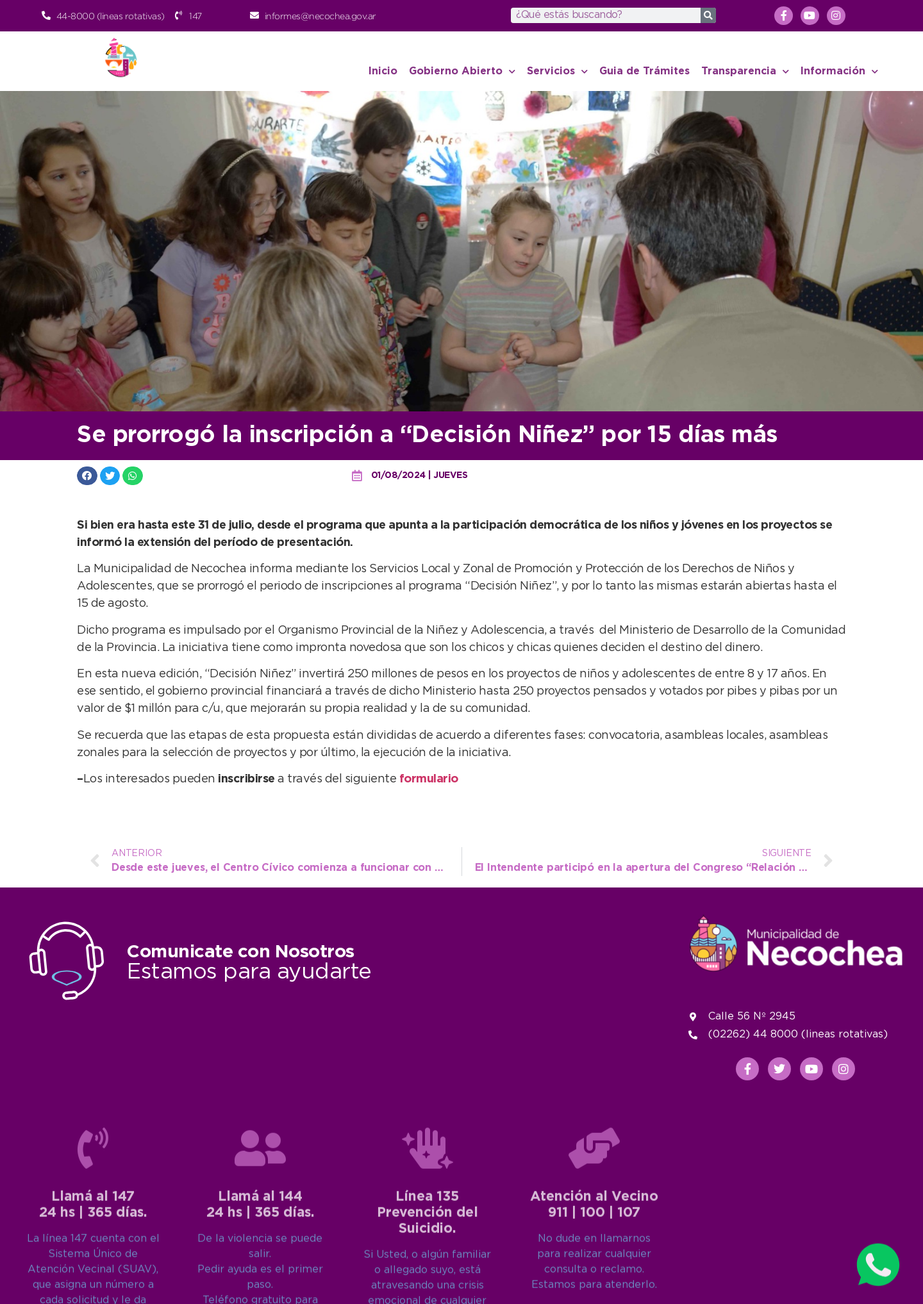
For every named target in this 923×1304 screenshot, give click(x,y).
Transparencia (745, 71)
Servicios (557, 71)
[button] (87, 475)
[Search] (708, 15)
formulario (428, 779)
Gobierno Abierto (462, 71)
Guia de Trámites (644, 71)
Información (839, 71)
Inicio (383, 71)
